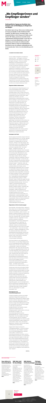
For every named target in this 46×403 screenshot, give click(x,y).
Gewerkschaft (37, 81)
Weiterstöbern (17, 394)
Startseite (36, 80)
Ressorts (18, 2)
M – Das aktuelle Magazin (18, 390)
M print (28, 2)
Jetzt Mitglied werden (40, 2)
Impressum (24, 398)
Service (24, 2)
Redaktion (33, 398)
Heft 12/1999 (38, 70)
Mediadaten (28, 398)
